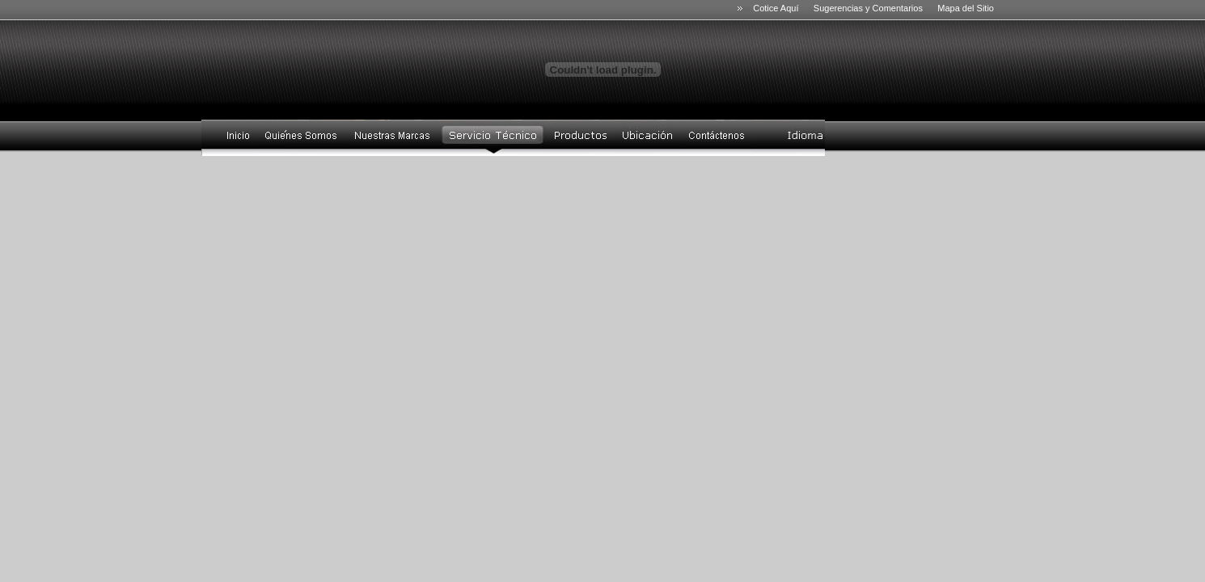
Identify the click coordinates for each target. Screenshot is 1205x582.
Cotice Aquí (778, 8)
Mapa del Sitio (965, 8)
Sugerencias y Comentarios (868, 8)
